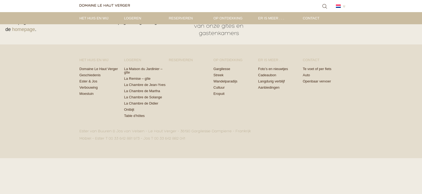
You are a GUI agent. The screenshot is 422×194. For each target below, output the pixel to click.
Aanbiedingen (269, 87)
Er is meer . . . (271, 18)
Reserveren (181, 18)
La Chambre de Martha (142, 91)
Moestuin (86, 94)
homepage (23, 29)
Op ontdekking (227, 18)
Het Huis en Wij (93, 18)
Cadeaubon (267, 75)
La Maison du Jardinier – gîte (143, 70)
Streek (218, 75)
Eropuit (218, 94)
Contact (311, 18)
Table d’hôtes (134, 116)
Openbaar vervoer (317, 81)
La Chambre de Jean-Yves (145, 85)
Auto (306, 75)
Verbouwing (88, 87)
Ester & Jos (88, 81)
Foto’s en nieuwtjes (273, 69)
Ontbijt (129, 110)
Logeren (132, 18)
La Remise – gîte (137, 79)
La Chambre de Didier (141, 103)
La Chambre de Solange (143, 97)
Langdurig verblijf (271, 81)
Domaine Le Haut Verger (98, 69)
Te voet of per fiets (317, 69)
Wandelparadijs (225, 81)
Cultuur (219, 87)
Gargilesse (221, 69)
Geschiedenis (90, 75)
